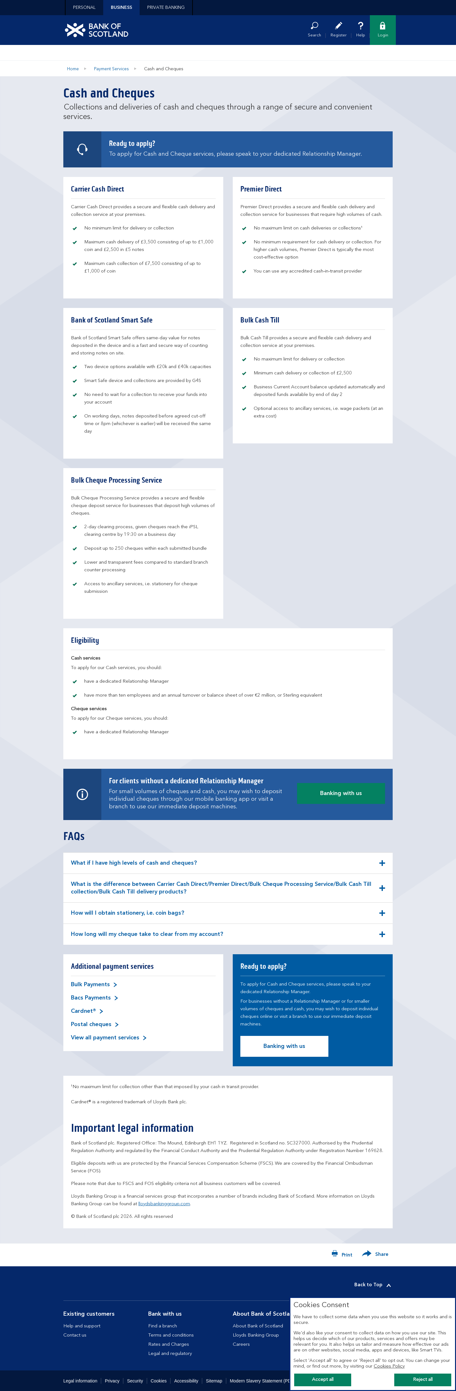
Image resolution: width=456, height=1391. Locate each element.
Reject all (423, 1379)
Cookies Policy (389, 1366)
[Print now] (342, 1255)
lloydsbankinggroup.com (164, 1204)
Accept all (322, 1379)
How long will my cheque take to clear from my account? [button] (147, 938)
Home (73, 69)
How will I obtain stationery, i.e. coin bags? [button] (127, 917)
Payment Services (111, 69)
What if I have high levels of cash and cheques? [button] (134, 867)
